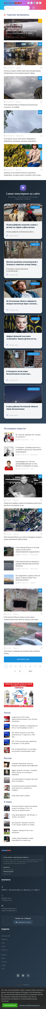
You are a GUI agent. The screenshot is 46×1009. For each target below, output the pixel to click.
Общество (23, 37)
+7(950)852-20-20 (6, 900)
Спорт (3, 943)
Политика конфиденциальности (29, 1005)
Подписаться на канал (23, 922)
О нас (3, 969)
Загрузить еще (23, 659)
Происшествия (5, 936)
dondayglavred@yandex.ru (9, 908)
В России (4, 962)
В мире (3, 965)
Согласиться (10, 1005)
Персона (3, 955)
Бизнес (3, 946)
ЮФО (3, 958)
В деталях (4, 950)
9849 (30, 671)
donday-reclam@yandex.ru (9, 910)
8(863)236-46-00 (6, 898)
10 (20, 671)
